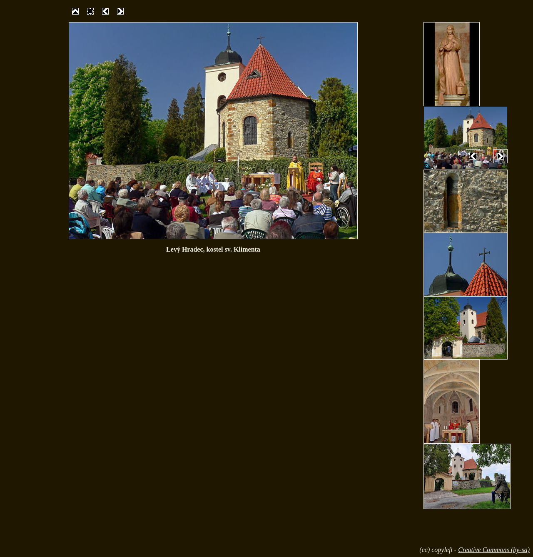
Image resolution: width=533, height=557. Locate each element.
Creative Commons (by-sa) (494, 549)
